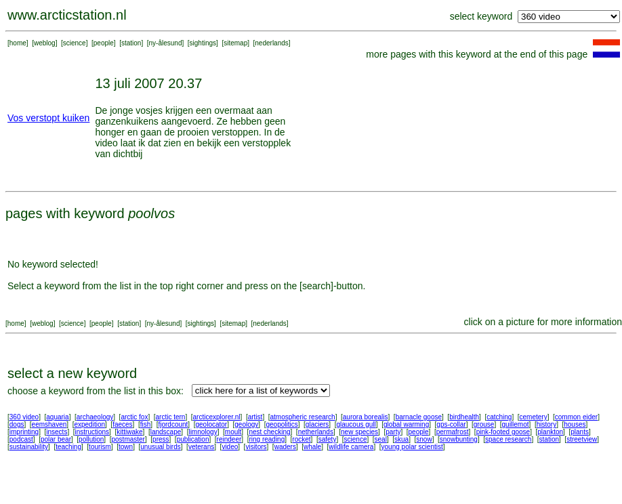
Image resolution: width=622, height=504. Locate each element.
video (230, 446)
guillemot (515, 424)
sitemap (235, 43)
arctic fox (134, 417)
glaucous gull (355, 424)
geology (246, 424)
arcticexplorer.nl (217, 417)
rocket (301, 439)
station (131, 43)
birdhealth (464, 417)
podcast (21, 439)
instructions (92, 432)
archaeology (95, 417)
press (160, 439)
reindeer (229, 439)
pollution (91, 439)
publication (193, 439)
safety (327, 439)
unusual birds (160, 446)
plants (580, 432)
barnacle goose (419, 417)
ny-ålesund (165, 43)
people (104, 43)
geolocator (211, 424)
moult (233, 432)
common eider (576, 417)
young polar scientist (412, 446)
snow (424, 439)
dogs (16, 424)
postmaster (127, 439)
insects (56, 432)
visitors (255, 446)
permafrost (452, 432)
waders (285, 446)
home (17, 43)
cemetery (533, 417)
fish (145, 424)
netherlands (315, 432)
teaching (68, 446)
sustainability (28, 446)
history (546, 424)
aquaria (57, 417)
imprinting (24, 432)
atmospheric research (302, 417)
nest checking (269, 432)
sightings (203, 43)
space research (508, 439)
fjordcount (173, 424)
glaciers (317, 424)
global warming (406, 424)
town (126, 446)
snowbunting (459, 439)
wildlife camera (351, 446)
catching (499, 417)
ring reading (267, 439)
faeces (122, 424)
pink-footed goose (503, 432)
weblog (45, 43)
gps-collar (450, 424)
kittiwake (129, 432)
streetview (581, 439)
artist (255, 417)
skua (401, 439)
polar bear (56, 439)
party (393, 432)
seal (381, 439)
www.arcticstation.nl (67, 14)
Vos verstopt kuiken (48, 117)
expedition (89, 424)
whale (312, 446)
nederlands (271, 43)
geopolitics (281, 424)
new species (359, 432)
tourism (100, 446)
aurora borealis (365, 417)
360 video (24, 417)
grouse (484, 424)
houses (574, 424)
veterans (201, 446)
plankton (550, 432)
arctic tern (171, 417)
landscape (166, 432)
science (74, 43)
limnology (202, 432)
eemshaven (49, 424)
